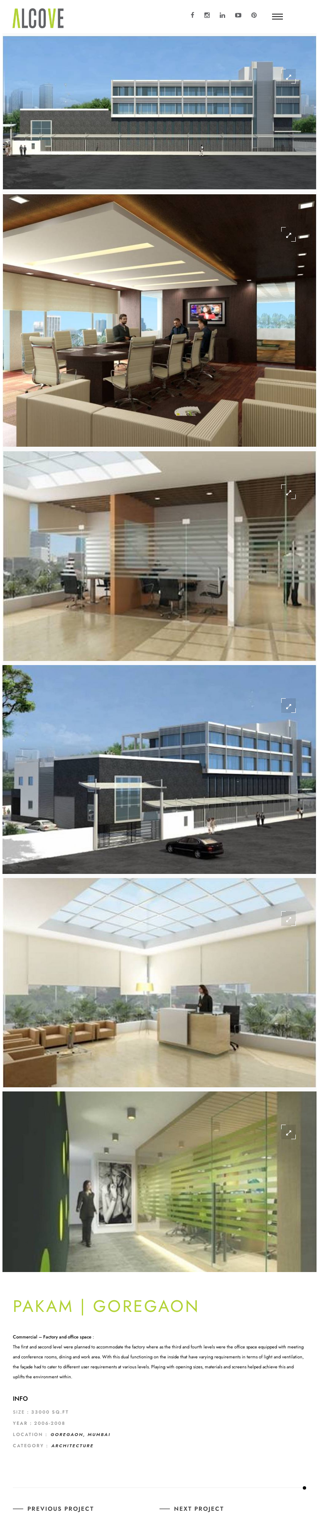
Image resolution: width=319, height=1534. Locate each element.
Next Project (199, 1509)
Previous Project (60, 1509)
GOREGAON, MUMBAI (80, 1434)
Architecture (73, 1445)
